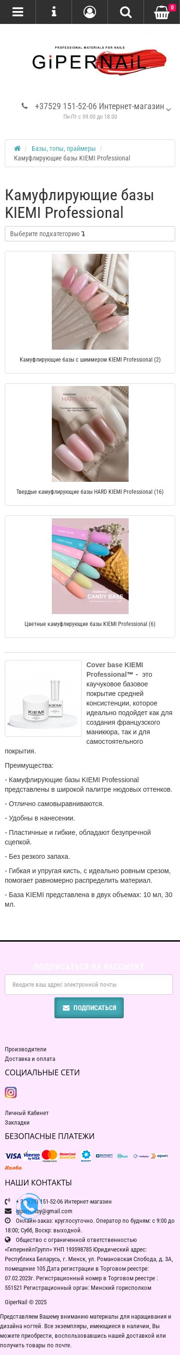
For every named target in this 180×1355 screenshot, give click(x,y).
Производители (26, 1049)
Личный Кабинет (27, 1112)
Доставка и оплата (30, 1058)
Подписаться (89, 1008)
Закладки (17, 1122)
